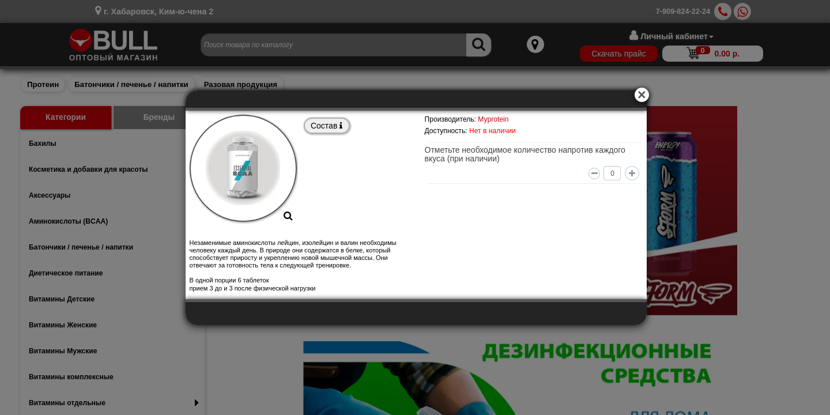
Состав (326, 125)
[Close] (643, 93)
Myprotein (493, 119)
